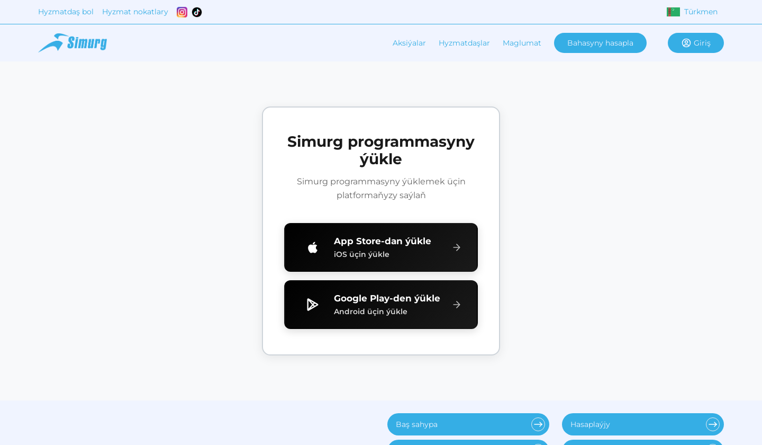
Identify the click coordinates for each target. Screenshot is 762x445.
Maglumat (522, 43)
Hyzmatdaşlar (464, 43)
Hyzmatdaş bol (66, 11)
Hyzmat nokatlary (135, 11)
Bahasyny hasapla (600, 43)
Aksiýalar (409, 43)
